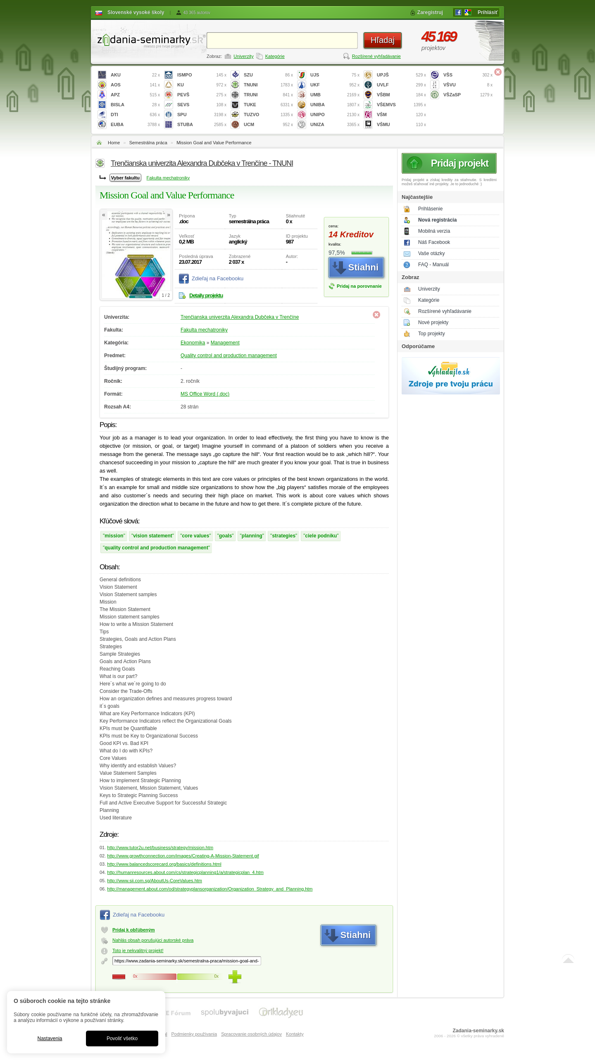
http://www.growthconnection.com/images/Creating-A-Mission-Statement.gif (183, 855)
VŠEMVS (401, 105)
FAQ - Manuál (433, 264)
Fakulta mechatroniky (168, 177)
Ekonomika (193, 343)
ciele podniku (321, 536)
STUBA (201, 124)
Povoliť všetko (122, 1038)
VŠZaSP (468, 95)
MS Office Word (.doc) (205, 394)
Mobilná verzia (434, 231)
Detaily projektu (206, 295)
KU (201, 85)
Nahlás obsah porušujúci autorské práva (152, 940)
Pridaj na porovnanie (359, 286)
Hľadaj (383, 40)
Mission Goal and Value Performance (213, 142)
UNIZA (334, 124)
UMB (334, 95)
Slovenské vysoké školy (135, 12)
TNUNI (268, 85)
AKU (135, 75)
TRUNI (268, 95)
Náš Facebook (434, 242)
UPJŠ (401, 75)
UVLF (401, 85)
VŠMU (401, 124)
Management (225, 343)
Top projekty (431, 334)
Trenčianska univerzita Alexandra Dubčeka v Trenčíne (240, 317)
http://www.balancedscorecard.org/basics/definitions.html (164, 864)
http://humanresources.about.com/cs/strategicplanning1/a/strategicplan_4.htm (185, 872)
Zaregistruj (430, 12)
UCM (268, 124)
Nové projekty (433, 322)
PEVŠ (201, 95)
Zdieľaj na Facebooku (217, 278)
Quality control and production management (229, 355)
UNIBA (334, 105)
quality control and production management (156, 548)
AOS (135, 85)
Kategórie (275, 56)
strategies (283, 536)
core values (195, 536)
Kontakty (295, 1033)
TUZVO (268, 114)
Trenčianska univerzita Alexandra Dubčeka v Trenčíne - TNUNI (202, 163)
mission (114, 536)
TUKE (268, 105)
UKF (334, 85)
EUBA (135, 124)
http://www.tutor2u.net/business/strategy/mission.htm (160, 847)
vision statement (152, 536)
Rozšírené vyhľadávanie (376, 56)
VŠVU (468, 85)
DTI (135, 114)
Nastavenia (49, 1038)
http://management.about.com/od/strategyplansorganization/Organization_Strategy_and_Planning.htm (209, 888)
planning (252, 536)
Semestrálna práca (148, 142)
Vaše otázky (431, 253)
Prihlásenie (430, 209)
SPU (201, 114)
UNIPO (334, 114)
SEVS (201, 105)
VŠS (468, 75)
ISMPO (201, 75)
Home (114, 142)
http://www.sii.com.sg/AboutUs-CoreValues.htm (154, 880)
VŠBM (401, 95)
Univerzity (243, 56)
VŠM (401, 114)
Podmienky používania (194, 1033)
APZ (135, 95)
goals (225, 536)
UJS (334, 75)
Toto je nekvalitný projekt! (138, 950)
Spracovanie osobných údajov (251, 1033)
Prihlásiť (488, 12)
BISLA (135, 105)
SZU (268, 75)
